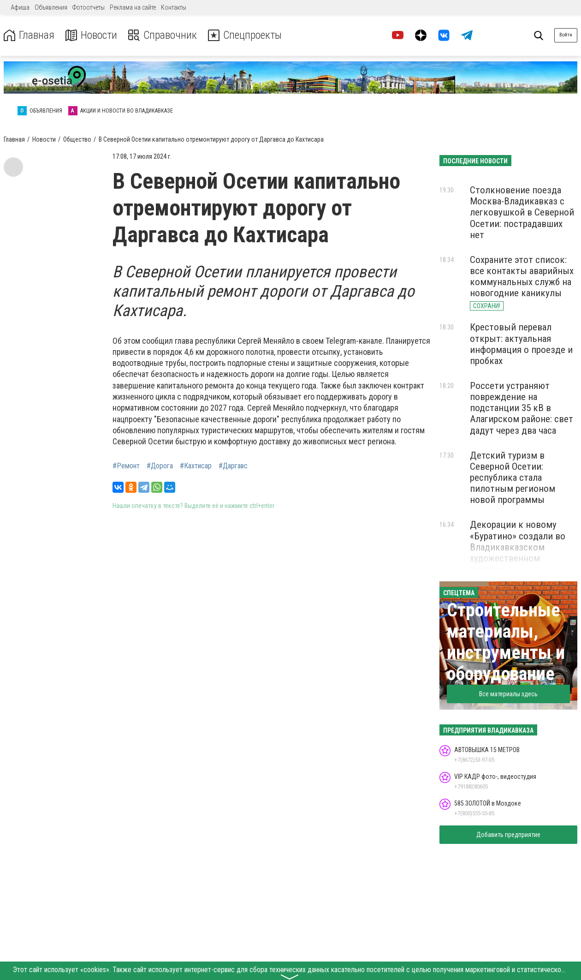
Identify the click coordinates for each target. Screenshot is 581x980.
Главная (29, 35)
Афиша (20, 7)
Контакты (173, 7)
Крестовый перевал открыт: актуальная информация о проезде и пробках (521, 344)
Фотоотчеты (88, 7)
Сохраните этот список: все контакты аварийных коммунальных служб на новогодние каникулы (522, 276)
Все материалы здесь (508, 694)
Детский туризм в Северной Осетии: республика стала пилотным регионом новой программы (512, 478)
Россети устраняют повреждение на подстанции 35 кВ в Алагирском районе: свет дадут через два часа (521, 408)
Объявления (51, 7)
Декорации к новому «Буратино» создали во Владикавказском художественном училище (517, 547)
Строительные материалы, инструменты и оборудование (506, 642)
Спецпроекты (246, 35)
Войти (565, 35)
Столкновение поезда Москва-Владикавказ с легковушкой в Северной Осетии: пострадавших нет (522, 212)
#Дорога (160, 466)
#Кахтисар (196, 466)
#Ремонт (126, 466)
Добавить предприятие (508, 834)
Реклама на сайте (133, 7)
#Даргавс (233, 466)
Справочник (163, 35)
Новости (91, 35)
